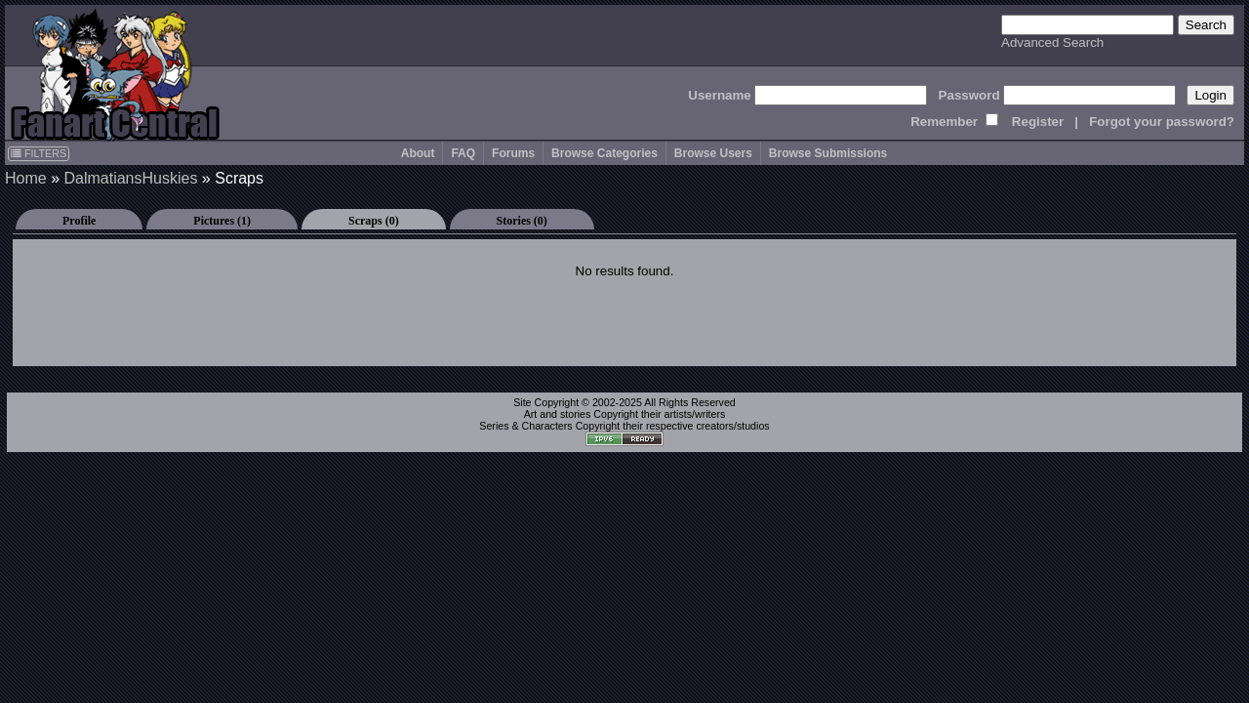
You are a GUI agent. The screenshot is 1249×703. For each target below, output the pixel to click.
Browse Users (713, 153)
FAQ (463, 153)
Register (1038, 121)
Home (26, 178)
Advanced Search (1052, 42)
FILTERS (38, 153)
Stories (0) (522, 220)
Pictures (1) (222, 220)
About (418, 153)
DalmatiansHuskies (130, 178)
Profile (79, 220)
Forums (513, 153)
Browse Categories (604, 153)
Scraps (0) (373, 220)
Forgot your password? (1161, 121)
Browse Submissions (828, 153)
